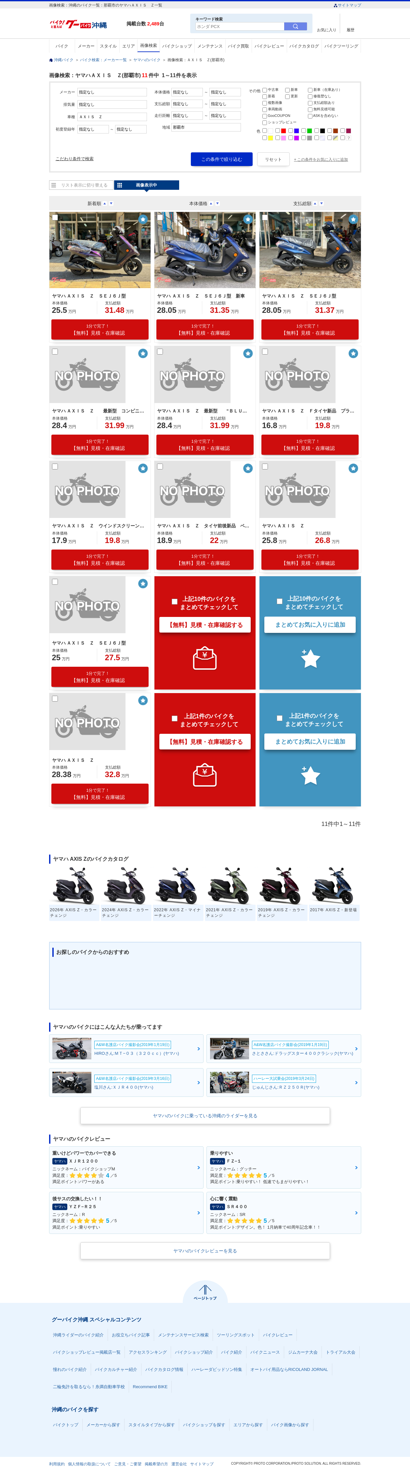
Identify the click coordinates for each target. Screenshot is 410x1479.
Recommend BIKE (150, 1386)
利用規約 (57, 1464)
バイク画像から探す (290, 1424)
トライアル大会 (340, 1352)
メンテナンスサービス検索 (183, 1334)
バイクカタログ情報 (164, 1369)
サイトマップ (347, 5)
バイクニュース (265, 1352)
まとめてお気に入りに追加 (310, 624)
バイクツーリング (341, 46)
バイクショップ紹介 (194, 1352)
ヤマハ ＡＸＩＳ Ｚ (283, 525)
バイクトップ (65, 1424)
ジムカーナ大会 (303, 1352)
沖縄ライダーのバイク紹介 (78, 1334)
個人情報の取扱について (89, 1464)
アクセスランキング (148, 1352)
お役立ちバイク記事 (131, 1334)
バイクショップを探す (204, 1424)
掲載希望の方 (156, 1464)
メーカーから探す (103, 1424)
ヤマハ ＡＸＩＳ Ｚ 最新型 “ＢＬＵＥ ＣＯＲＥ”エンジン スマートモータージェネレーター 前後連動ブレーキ (204, 410)
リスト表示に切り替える (84, 185)
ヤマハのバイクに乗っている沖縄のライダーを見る (205, 1115)
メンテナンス (210, 46)
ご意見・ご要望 (127, 1464)
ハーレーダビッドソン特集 (217, 1369)
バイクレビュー (269, 46)
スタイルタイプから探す (151, 1424)
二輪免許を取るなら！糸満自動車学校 (89, 1386)
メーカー (86, 46)
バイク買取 (238, 46)
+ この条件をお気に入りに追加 (321, 159)
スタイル (108, 46)
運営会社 (179, 1464)
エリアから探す (248, 1424)
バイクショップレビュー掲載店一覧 (87, 1352)
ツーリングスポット (236, 1334)
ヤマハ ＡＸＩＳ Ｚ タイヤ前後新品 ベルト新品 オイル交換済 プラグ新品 (204, 525)
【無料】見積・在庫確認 (98, 330)
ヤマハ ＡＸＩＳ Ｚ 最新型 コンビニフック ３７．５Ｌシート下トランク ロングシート (99, 410)
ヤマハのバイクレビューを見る (205, 1250)
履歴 (350, 30)
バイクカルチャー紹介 (116, 1369)
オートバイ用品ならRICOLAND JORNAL (289, 1369)
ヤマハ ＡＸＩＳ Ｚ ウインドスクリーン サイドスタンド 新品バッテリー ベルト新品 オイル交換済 (99, 525)
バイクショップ (177, 46)
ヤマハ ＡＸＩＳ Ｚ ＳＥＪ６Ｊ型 (89, 296)
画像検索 (148, 45)
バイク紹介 (231, 1352)
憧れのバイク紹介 (70, 1369)
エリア (128, 46)
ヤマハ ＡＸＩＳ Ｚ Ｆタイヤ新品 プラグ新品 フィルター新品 (309, 410)
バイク (62, 46)
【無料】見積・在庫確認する (205, 625)
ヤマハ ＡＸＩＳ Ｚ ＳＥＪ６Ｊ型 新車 (201, 296)
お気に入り (327, 30)
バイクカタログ (304, 46)
